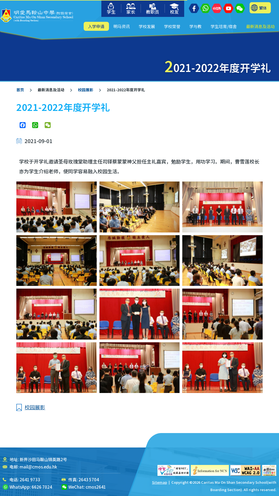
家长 (131, 9)
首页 (20, 89)
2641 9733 (30, 479)
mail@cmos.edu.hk (38, 467)
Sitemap (159, 482)
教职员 (152, 9)
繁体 (263, 8)
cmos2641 (96, 487)
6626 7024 (42, 487)
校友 (174, 9)
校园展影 (85, 89)
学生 (111, 9)
